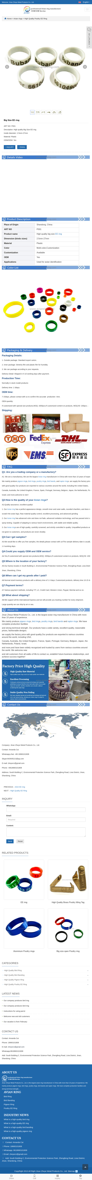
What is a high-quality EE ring (16, 1123)
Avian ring (42, 477)
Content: (10, 826)
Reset (20, 841)
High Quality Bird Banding (14, 975)
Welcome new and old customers (17, 1016)
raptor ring (64, 481)
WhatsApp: (11, 806)
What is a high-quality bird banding (18, 1127)
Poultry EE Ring (10, 1108)
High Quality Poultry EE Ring (35, 19)
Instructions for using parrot (14, 1011)
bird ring (31, 481)
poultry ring (40, 481)
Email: (9, 816)
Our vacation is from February (15, 1022)
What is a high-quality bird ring (16, 1119)
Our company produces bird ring (16, 1001)
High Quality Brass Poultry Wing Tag (68, 902)
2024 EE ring (20, 787)
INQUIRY (9, 147)
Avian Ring (12, 1092)
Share (11, 1176)
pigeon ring (21, 481)
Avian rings (18, 19)
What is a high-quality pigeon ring (18, 1131)
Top (80, 1176)
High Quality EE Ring (18, 791)
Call (34, 1176)
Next (85, 67)
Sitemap (71, 1171)
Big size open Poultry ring (68, 951)
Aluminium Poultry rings (24, 951)
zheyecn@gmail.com (16, 1047)
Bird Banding (9, 1100)
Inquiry (57, 1176)
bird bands (51, 481)
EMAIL (22, 147)
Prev (7, 67)
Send (10, 841)
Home (9, 19)
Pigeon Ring (9, 1104)
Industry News (16, 1115)
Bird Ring (8, 1096)
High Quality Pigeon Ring (14, 980)
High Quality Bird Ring (13, 970)
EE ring (58, 234)
